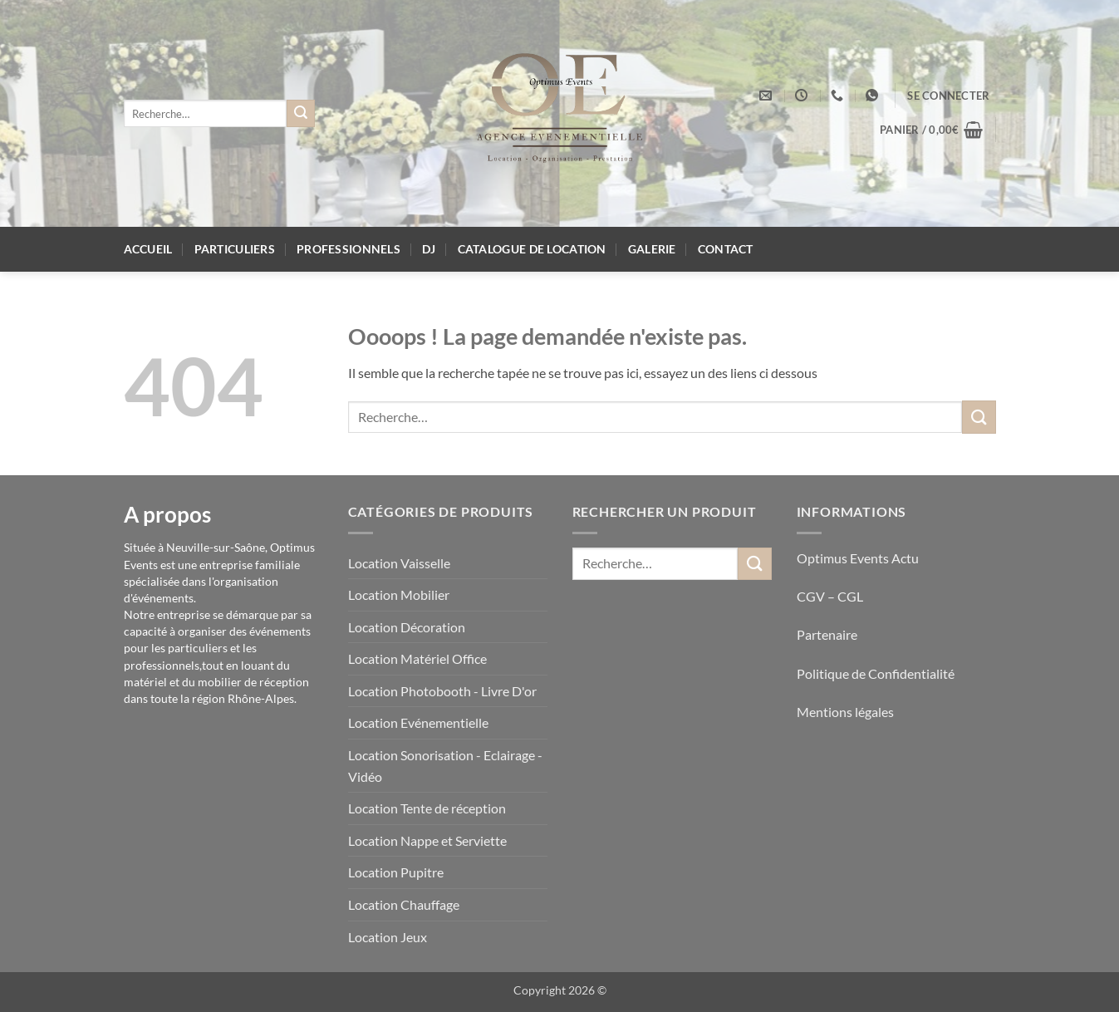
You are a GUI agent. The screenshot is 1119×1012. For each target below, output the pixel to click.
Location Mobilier (398, 594)
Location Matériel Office (417, 658)
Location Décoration (406, 627)
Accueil (148, 249)
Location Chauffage (403, 904)
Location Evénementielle (418, 722)
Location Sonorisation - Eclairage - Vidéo (445, 765)
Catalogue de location (532, 249)
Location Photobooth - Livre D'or (442, 691)
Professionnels (348, 249)
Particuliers (234, 249)
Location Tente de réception (427, 808)
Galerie (652, 249)
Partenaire (828, 634)
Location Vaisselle (399, 563)
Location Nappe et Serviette (427, 840)
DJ (429, 249)
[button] (948, 96)
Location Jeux (387, 937)
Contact (725, 249)
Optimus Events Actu (858, 558)
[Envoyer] (301, 114)
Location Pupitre (396, 872)
